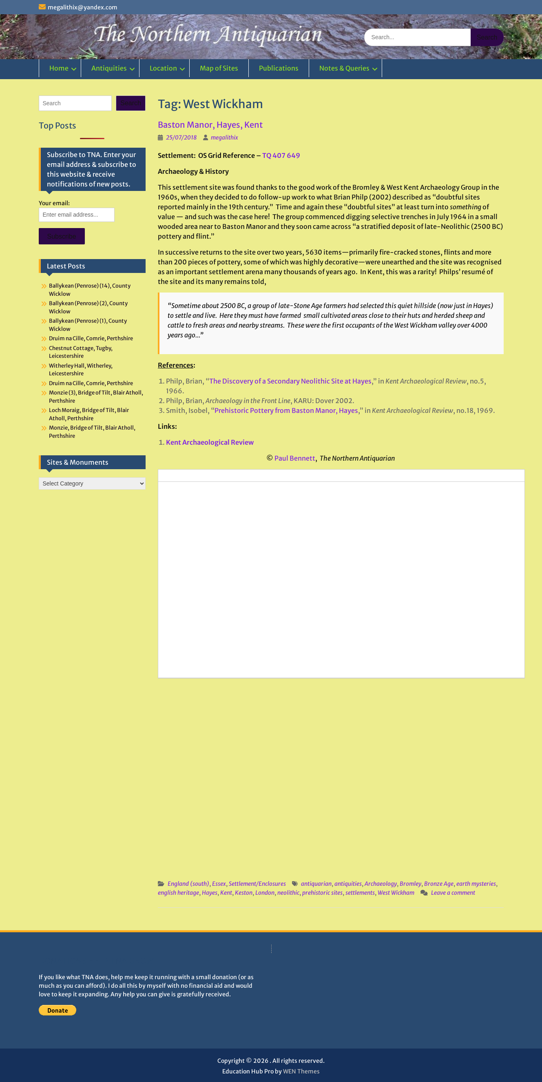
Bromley (410, 883)
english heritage (178, 892)
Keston (243, 892)
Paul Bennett (294, 458)
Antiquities (109, 68)
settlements (360, 892)
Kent (226, 892)
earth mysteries (476, 883)
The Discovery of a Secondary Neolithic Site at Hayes (290, 381)
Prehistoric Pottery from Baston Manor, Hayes (286, 410)
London (264, 892)
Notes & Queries (344, 68)
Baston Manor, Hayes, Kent (210, 125)
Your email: (54, 203)
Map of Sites (219, 68)
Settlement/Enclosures (257, 883)
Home (59, 68)
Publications (279, 68)
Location (163, 68)
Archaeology (381, 883)
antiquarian (316, 883)
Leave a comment (453, 892)
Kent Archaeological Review (210, 442)
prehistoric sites (322, 892)
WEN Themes (301, 1071)
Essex (219, 883)
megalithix (224, 137)
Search (130, 103)
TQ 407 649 (281, 155)
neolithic (288, 892)
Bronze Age (439, 883)
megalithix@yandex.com (82, 7)
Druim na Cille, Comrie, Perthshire (91, 338)
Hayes (209, 892)
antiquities (348, 883)
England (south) (188, 883)
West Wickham (396, 892)
